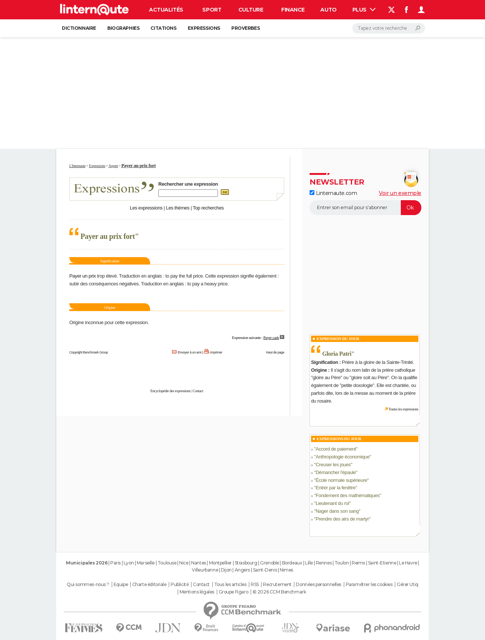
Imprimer (216, 352)
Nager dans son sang (337, 511)
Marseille (146, 563)
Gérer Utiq (407, 584)
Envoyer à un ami (189, 352)
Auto (328, 9)
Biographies (123, 28)
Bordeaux (292, 563)
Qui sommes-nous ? (88, 584)
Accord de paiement (336, 449)
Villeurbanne (205, 570)
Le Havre (408, 563)
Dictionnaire (79, 28)
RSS (255, 584)
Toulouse (167, 563)
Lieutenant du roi (332, 503)
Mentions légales (197, 592)
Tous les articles (230, 584)
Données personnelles (318, 584)
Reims (358, 563)
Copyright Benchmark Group (88, 352)
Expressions (204, 28)
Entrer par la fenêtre (335, 487)
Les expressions (146, 208)
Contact (198, 391)
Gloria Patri (336, 354)
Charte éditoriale (149, 584)
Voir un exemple (400, 193)
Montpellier (220, 563)
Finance (293, 9)
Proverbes (245, 28)
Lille (309, 563)
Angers (242, 570)
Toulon (342, 563)
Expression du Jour (338, 338)
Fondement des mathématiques (348, 495)
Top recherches (208, 208)
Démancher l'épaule (336, 472)
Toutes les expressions (403, 409)
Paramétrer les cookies (369, 584)
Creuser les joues (333, 464)
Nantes (198, 563)
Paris (115, 563)
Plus (363, 9)
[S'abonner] (365, 207)
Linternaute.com (333, 193)
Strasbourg (246, 563)
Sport (211, 9)
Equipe (121, 584)
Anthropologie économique (343, 457)
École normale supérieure (341, 480)
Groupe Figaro (233, 592)
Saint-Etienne (382, 563)
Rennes (324, 563)
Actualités (166, 9)
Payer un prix (82, 276)
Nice (183, 563)
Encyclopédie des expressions (170, 391)
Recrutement (277, 584)
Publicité (179, 584)
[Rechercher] (388, 28)
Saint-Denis (265, 570)
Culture (250, 9)
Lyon (129, 563)
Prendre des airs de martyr (342, 519)
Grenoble (269, 563)
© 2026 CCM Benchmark (279, 592)
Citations (163, 28)
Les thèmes (177, 208)
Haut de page (275, 352)
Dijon (226, 570)
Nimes (286, 570)
